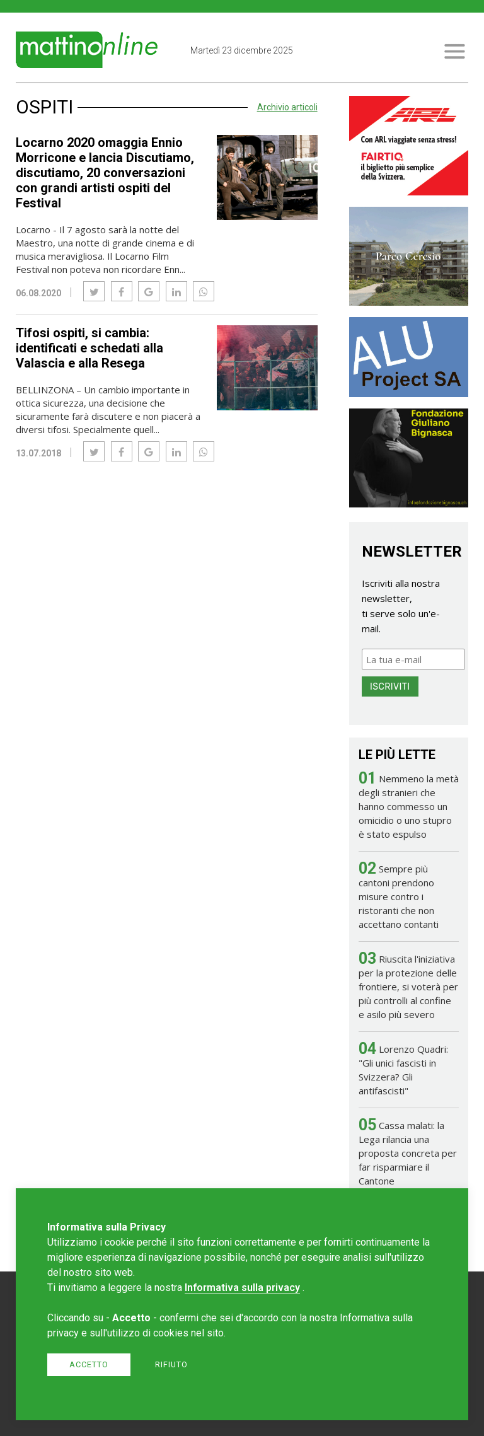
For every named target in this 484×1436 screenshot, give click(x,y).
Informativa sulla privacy (242, 1288)
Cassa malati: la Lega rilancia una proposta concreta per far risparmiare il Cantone (408, 1153)
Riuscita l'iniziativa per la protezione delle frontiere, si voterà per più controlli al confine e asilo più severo (408, 987)
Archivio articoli (287, 107)
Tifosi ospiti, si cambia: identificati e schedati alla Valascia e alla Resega (89, 348)
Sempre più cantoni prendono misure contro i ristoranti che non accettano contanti (399, 896)
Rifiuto (171, 1364)
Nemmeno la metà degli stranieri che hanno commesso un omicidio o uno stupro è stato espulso (409, 806)
